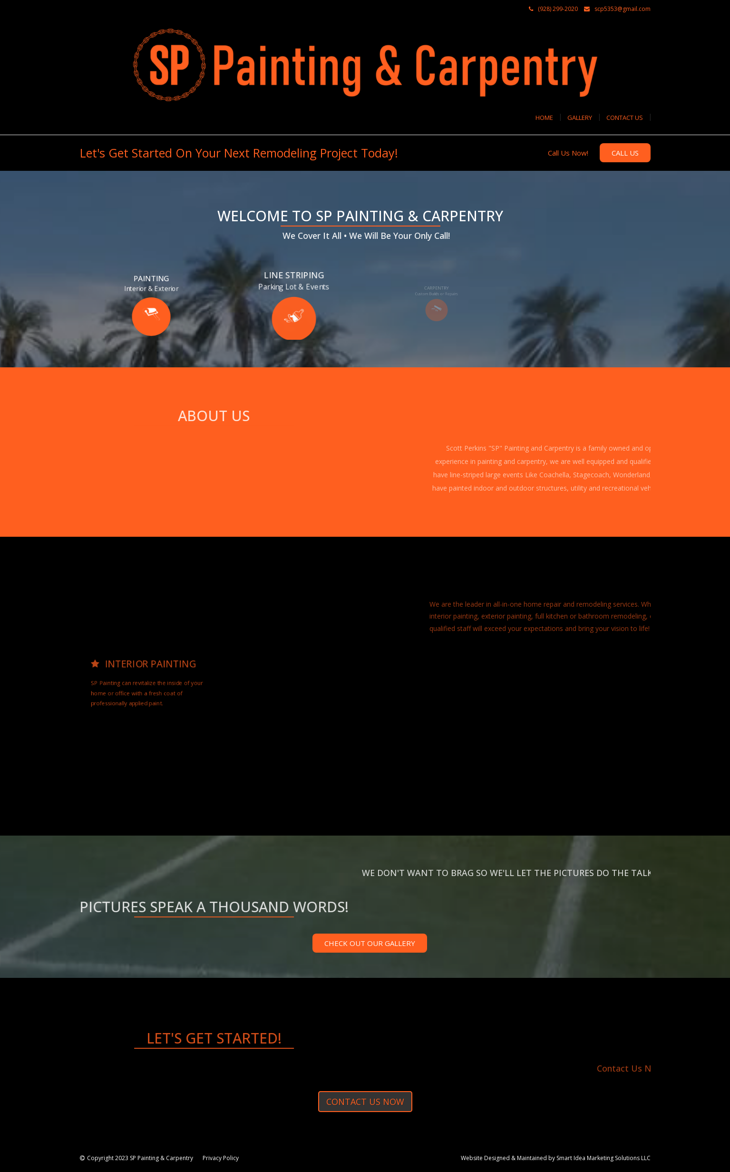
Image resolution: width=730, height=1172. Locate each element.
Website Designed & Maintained (504, 1158)
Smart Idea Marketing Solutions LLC (603, 1158)
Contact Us (624, 117)
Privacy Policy (221, 1158)
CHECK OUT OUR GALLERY (369, 943)
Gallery (579, 117)
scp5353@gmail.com (622, 9)
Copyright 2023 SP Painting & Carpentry (140, 1158)
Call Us (625, 153)
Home (544, 117)
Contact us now (365, 1101)
